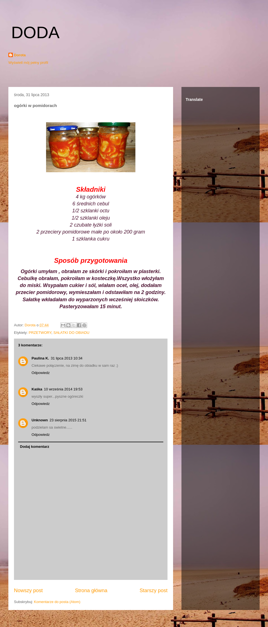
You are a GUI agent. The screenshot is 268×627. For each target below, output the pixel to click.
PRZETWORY (40, 332)
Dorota (20, 55)
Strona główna (91, 590)
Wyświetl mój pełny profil (28, 62)
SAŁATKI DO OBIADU (71, 332)
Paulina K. (40, 358)
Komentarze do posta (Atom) (57, 602)
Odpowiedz (41, 373)
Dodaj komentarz (34, 446)
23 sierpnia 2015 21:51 (68, 420)
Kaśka (37, 389)
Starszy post (154, 590)
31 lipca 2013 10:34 (66, 358)
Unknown (40, 420)
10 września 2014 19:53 (63, 389)
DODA (35, 32)
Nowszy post (28, 590)
